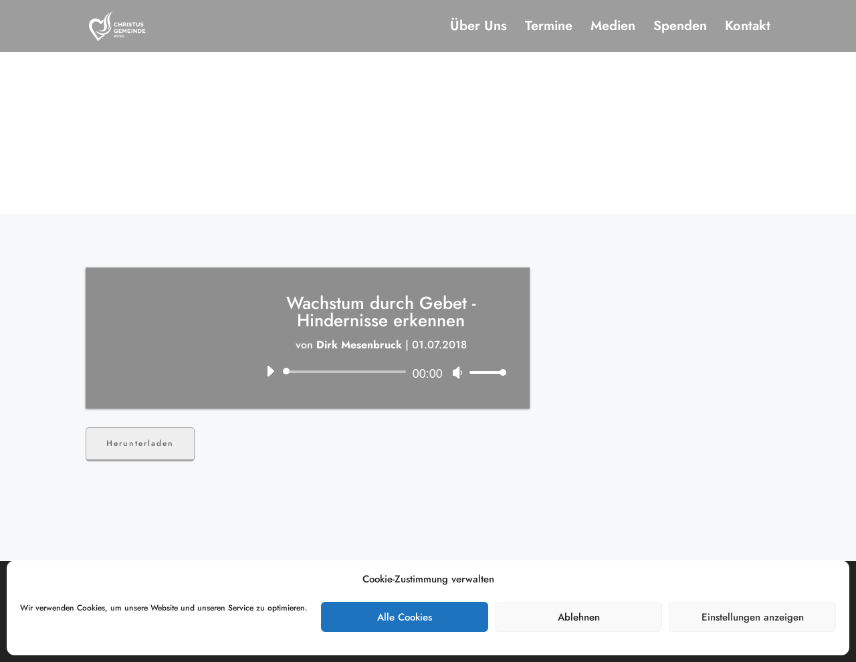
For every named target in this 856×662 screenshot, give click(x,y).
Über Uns (478, 28)
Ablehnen (579, 617)
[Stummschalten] (457, 372)
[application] (381, 371)
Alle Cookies (404, 617)
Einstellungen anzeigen (753, 617)
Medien (613, 28)
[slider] (347, 371)
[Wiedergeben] (270, 371)
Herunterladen (140, 443)
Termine (548, 28)
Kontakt (747, 28)
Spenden (680, 28)
